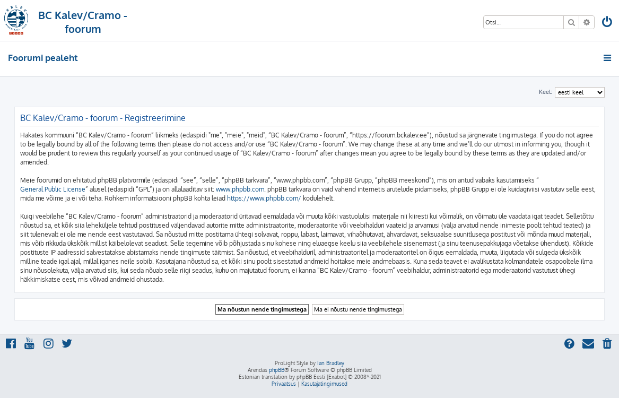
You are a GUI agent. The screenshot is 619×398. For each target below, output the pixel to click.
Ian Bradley (330, 363)
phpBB (276, 370)
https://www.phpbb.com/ (264, 198)
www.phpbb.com (240, 189)
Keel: (545, 92)
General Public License (52, 189)
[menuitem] (607, 23)
